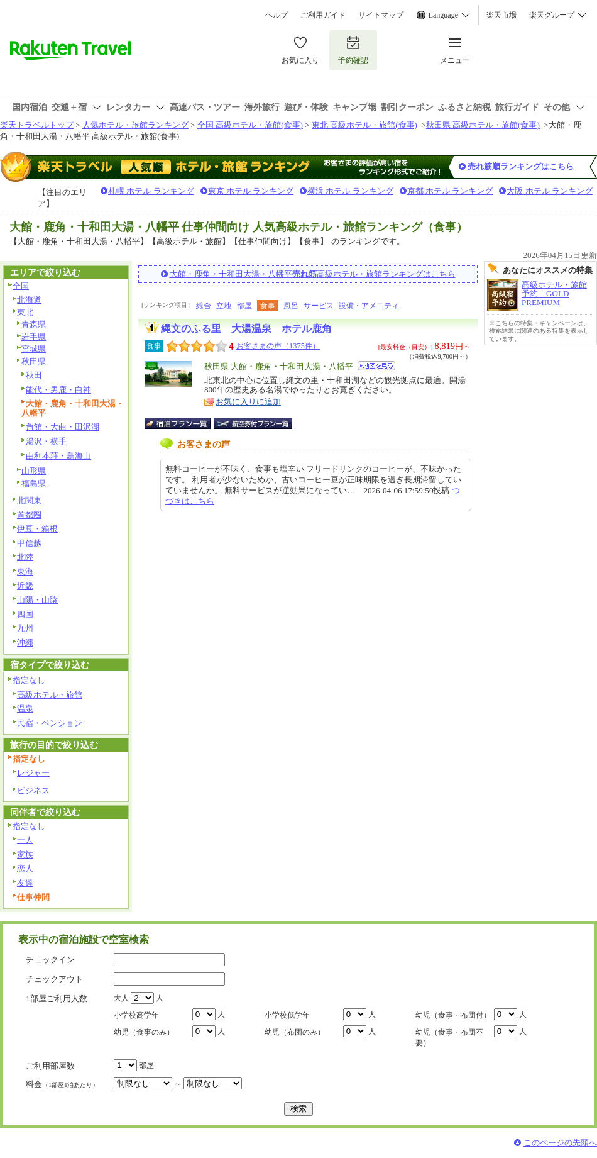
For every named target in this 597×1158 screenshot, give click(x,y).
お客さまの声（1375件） (278, 346)
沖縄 (25, 642)
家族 (25, 854)
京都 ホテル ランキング (450, 191)
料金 (62, 1084)
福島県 (33, 483)
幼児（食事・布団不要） (449, 1037)
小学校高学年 (136, 1015)
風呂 (290, 305)
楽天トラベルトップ (37, 125)
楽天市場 (501, 15)
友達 (25, 883)
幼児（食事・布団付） (453, 1015)
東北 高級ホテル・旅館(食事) (364, 125)
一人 (25, 840)
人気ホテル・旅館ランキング (135, 125)
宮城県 (33, 349)
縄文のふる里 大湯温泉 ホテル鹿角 (246, 328)
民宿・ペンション (49, 723)
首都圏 (29, 515)
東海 (25, 571)
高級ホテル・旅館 (49, 694)
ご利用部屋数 (50, 1066)
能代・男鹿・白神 (58, 389)
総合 (203, 305)
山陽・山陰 (37, 599)
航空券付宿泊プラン (253, 423)
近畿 (25, 586)
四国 (25, 614)
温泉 (25, 708)
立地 (223, 305)
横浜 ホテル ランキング (350, 191)
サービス (319, 305)
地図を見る (376, 365)
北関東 (29, 500)
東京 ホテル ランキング (251, 191)
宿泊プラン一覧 (184, 423)
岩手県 (33, 337)
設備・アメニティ (369, 305)
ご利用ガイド (323, 15)
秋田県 (33, 361)
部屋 (244, 305)
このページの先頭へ (560, 1142)
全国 (21, 286)
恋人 (25, 868)
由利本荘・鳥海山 (58, 455)
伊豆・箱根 (37, 528)
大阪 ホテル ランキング (550, 191)
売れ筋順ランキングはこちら (521, 166)
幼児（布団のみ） (295, 1032)
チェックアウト (54, 979)
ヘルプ (276, 15)
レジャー (33, 772)
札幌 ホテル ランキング (151, 191)
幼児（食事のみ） (144, 1032)
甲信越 (29, 543)
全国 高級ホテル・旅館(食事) (250, 125)
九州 (25, 628)
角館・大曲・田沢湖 (62, 426)
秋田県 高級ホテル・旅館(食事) (483, 125)
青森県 (33, 324)
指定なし (29, 680)
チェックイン (50, 959)
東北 (25, 312)
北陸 (25, 557)
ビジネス (33, 790)
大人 (121, 998)
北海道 (29, 299)
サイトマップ (380, 15)
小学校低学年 (287, 1015)
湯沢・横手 (46, 441)
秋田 (34, 375)
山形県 (33, 471)
